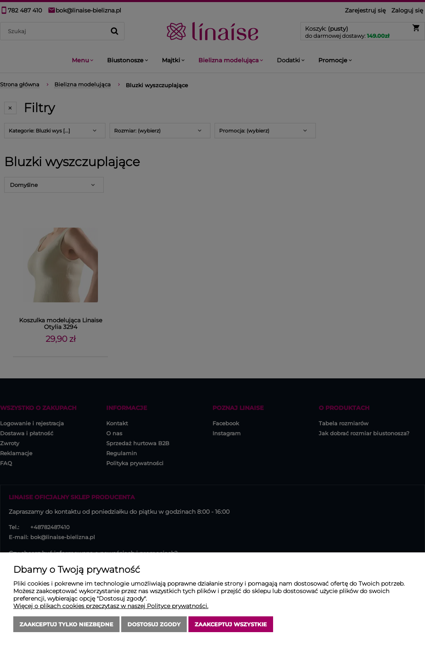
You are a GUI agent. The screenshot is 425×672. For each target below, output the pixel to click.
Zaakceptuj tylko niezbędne (66, 624)
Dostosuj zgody (154, 624)
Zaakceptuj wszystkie (231, 624)
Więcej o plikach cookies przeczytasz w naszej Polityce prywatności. (110, 606)
